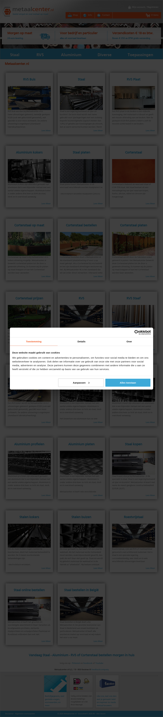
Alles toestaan (128, 382)
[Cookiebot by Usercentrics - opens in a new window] (137, 332)
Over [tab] (129, 341)
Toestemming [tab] (34, 341)
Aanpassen (81, 382)
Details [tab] (81, 341)
